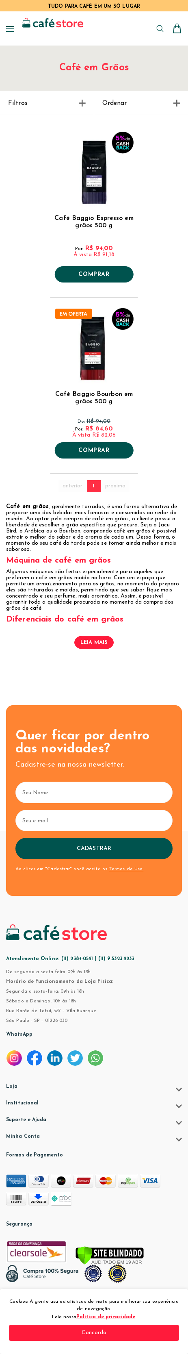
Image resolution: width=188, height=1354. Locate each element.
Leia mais (94, 642)
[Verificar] (109, 1256)
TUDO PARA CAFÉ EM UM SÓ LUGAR (94, 6)
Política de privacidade (105, 1317)
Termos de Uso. (126, 869)
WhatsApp (19, 1034)
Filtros (47, 103)
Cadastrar (94, 848)
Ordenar (141, 103)
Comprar (93, 275)
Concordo (94, 1333)
